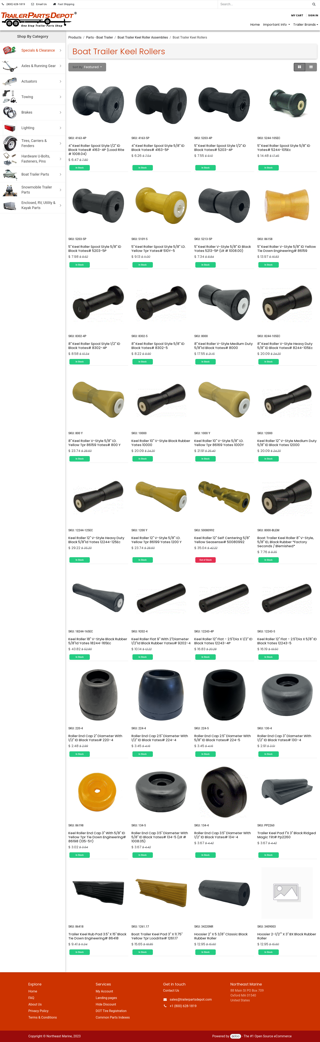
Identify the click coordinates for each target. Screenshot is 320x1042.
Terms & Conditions (42, 1017)
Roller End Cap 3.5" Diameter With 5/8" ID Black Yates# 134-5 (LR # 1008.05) (159, 837)
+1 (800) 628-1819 (183, 1006)
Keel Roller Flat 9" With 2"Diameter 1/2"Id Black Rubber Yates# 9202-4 (161, 640)
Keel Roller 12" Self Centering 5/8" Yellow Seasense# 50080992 (222, 539)
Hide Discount (106, 1004)
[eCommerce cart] (297, 15)
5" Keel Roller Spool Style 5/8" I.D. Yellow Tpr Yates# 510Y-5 (158, 248)
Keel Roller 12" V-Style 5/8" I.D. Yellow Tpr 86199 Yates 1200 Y (156, 539)
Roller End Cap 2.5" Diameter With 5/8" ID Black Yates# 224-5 (222, 737)
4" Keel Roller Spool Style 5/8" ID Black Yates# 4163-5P (157, 147)
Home (32, 991)
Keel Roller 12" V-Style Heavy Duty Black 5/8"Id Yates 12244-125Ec (96, 539)
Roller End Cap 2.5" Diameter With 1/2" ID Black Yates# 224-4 (159, 737)
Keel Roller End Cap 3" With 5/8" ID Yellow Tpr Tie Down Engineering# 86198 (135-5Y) (97, 837)
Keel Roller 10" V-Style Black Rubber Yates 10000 (160, 442)
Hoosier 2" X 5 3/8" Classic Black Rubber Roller (221, 936)
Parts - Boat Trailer (99, 37)
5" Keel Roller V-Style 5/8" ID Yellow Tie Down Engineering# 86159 (286, 248)
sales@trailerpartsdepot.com (191, 999)
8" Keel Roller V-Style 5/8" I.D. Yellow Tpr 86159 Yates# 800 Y (94, 442)
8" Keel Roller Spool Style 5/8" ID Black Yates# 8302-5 (157, 345)
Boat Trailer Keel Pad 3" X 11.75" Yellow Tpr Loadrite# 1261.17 (156, 936)
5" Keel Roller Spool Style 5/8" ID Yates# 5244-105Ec (283, 147)
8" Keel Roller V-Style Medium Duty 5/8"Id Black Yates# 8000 (223, 345)
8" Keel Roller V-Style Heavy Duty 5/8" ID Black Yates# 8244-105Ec (285, 345)
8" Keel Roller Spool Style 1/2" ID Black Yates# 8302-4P (94, 345)
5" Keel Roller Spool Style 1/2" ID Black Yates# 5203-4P (220, 147)
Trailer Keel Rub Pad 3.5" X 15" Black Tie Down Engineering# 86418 (97, 936)
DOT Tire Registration (111, 1011)
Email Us (41, 4)
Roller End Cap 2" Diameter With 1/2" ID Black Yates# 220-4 (95, 737)
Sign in (313, 15)
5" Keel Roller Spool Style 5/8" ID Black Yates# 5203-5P (94, 248)
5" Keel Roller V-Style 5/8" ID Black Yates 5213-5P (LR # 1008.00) (222, 248)
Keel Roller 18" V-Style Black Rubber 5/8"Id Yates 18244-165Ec (97, 640)
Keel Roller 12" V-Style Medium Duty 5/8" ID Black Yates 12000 (287, 442)
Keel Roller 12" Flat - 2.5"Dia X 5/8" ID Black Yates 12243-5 (287, 640)
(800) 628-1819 (16, 4)
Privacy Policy (38, 1011)
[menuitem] (255, 25)
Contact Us (171, 990)
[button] (87, 67)
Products (74, 37)
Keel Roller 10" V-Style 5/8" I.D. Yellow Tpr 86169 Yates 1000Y (219, 442)
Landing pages (106, 998)
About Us (35, 1004)
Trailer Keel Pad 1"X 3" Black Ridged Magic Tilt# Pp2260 (286, 834)
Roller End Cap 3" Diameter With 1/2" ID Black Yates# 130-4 (284, 737)
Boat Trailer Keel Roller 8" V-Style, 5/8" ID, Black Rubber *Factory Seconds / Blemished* (285, 541)
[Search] (314, 4)
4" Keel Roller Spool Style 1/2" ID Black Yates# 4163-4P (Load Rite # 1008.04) (96, 149)
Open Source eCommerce (273, 1036)
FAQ (31, 998)
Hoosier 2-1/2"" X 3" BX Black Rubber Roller (286, 936)
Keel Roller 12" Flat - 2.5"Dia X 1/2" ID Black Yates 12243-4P (223, 640)
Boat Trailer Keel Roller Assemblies (143, 37)
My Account (104, 991)
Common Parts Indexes (113, 1017)
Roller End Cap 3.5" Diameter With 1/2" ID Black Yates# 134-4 (222, 834)
